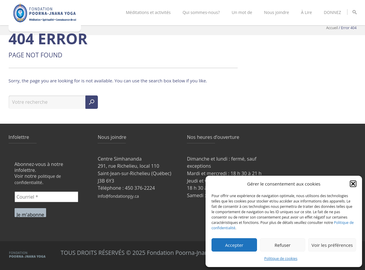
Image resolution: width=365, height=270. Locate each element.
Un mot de (242, 12)
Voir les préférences (332, 245)
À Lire (306, 12)
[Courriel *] (46, 196)
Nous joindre (276, 12)
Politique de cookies (280, 258)
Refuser (283, 245)
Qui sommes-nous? (201, 12)
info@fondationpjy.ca (118, 196)
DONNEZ (332, 12)
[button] (353, 184)
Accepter (234, 245)
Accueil (332, 27)
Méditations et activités (148, 12)
